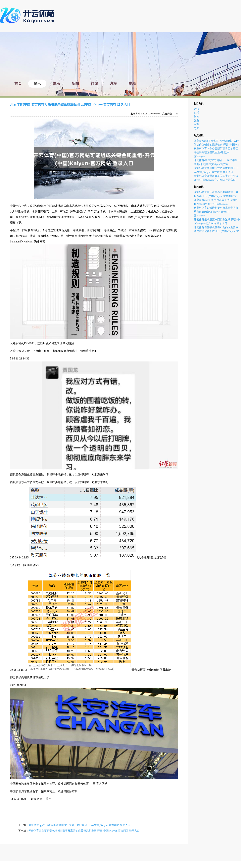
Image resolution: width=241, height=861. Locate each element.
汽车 (196, 124)
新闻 (196, 116)
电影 (196, 128)
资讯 (196, 108)
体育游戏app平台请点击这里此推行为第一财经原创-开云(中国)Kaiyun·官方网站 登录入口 (79, 825)
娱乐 (196, 112)
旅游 (196, 120)
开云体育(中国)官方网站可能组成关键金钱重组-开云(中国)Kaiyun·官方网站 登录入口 (70, 104)
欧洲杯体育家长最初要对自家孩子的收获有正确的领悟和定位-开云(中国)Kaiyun (216, 211)
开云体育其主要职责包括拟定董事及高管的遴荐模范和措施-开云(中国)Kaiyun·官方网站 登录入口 (84, 830)
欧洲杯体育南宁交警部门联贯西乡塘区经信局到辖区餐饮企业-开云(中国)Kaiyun (216, 152)
